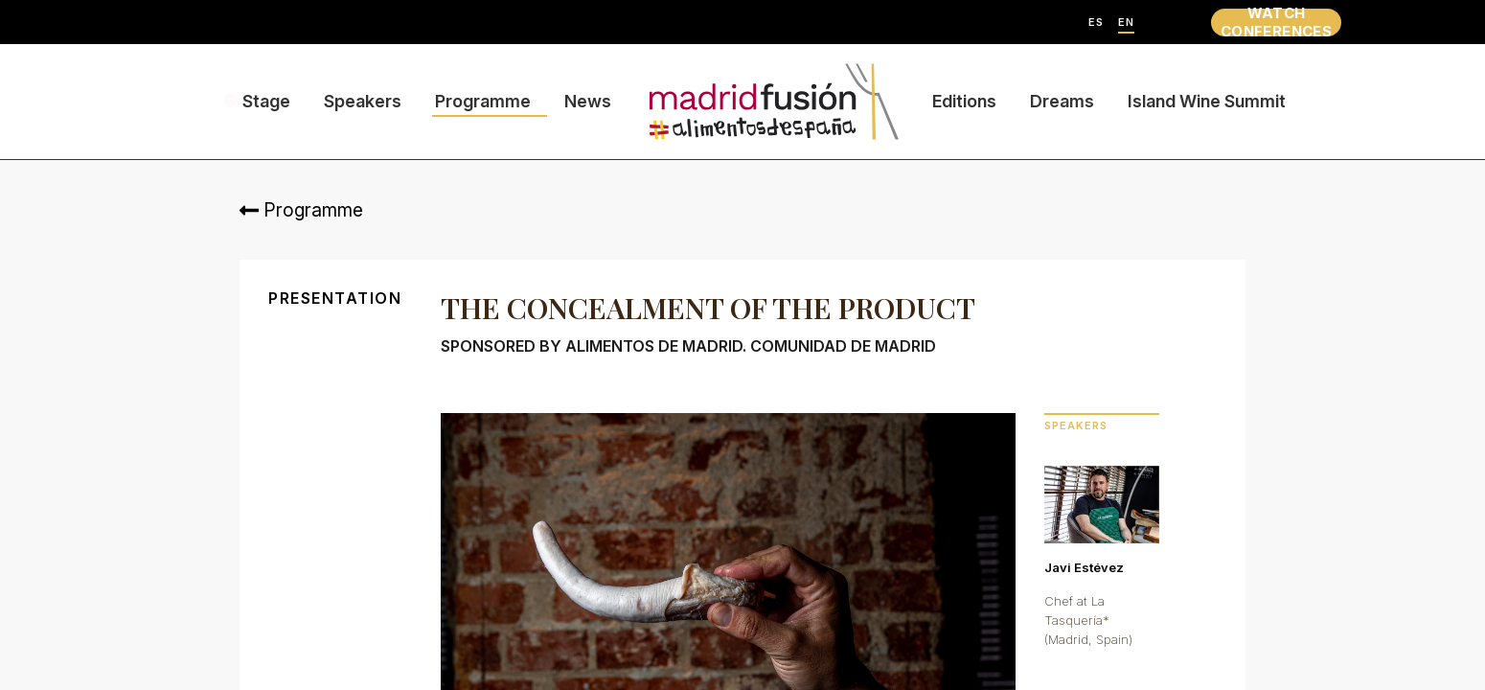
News (587, 101)
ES (1096, 22)
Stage (266, 101)
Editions (964, 101)
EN (1126, 22)
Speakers (362, 101)
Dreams (1062, 101)
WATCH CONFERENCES (1276, 22)
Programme (483, 101)
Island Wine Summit (1207, 101)
